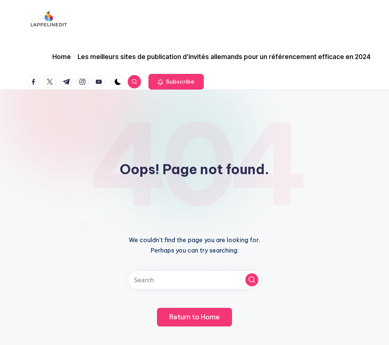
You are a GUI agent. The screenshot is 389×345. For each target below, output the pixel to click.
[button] (176, 81)
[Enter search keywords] (194, 279)
